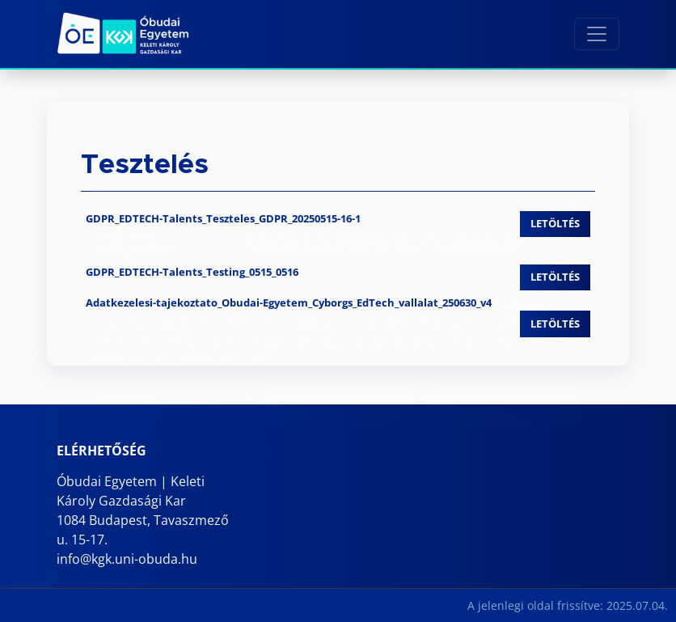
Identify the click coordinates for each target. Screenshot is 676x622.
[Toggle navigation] (596, 34)
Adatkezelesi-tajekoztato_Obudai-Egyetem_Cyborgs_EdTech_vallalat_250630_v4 (289, 302)
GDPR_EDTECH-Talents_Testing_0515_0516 (192, 271)
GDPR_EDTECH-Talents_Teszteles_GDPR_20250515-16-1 (223, 218)
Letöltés (555, 223)
